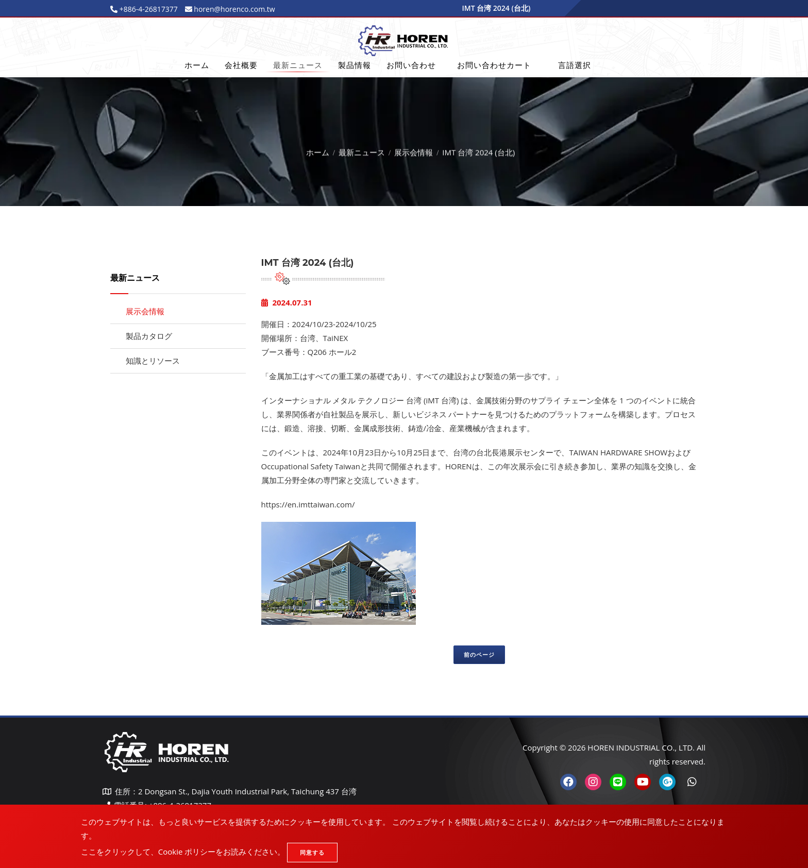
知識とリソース (153, 360)
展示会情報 (413, 150)
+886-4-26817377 (147, 9)
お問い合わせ (411, 65)
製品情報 (354, 65)
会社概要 (241, 65)
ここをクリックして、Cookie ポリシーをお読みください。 (183, 851)
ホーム (196, 65)
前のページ (479, 654)
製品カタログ (149, 336)
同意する (312, 852)
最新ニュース (298, 65)
